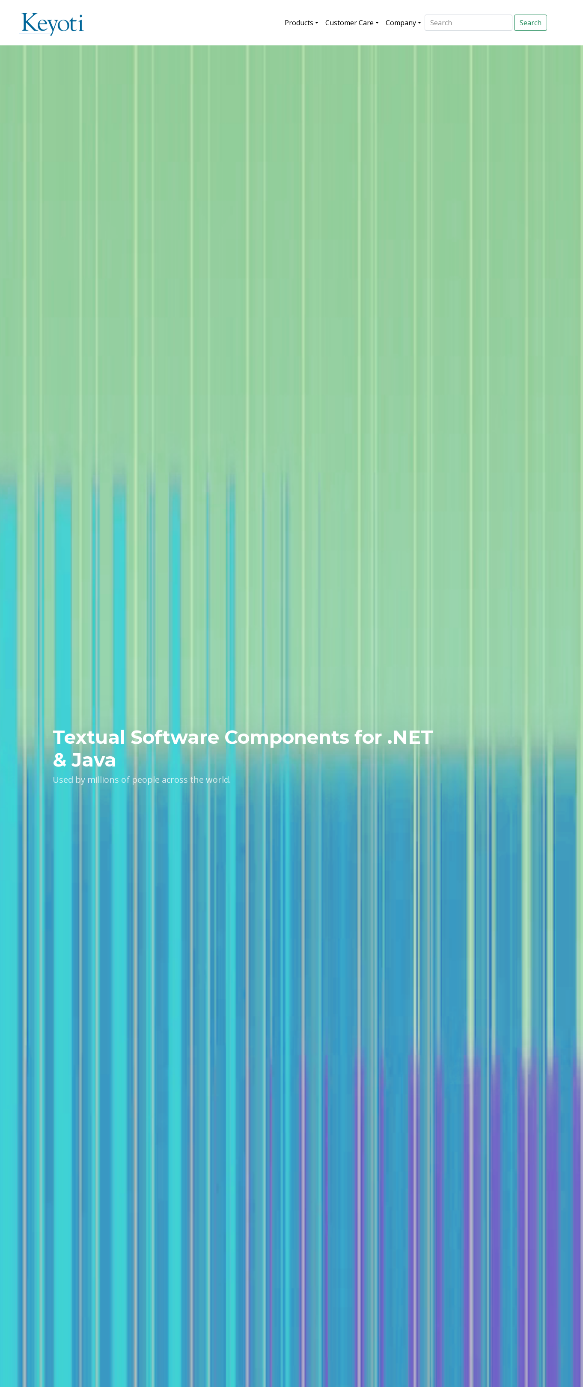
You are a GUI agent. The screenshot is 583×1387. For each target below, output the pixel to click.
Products (299, 22)
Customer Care (349, 22)
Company (401, 22)
